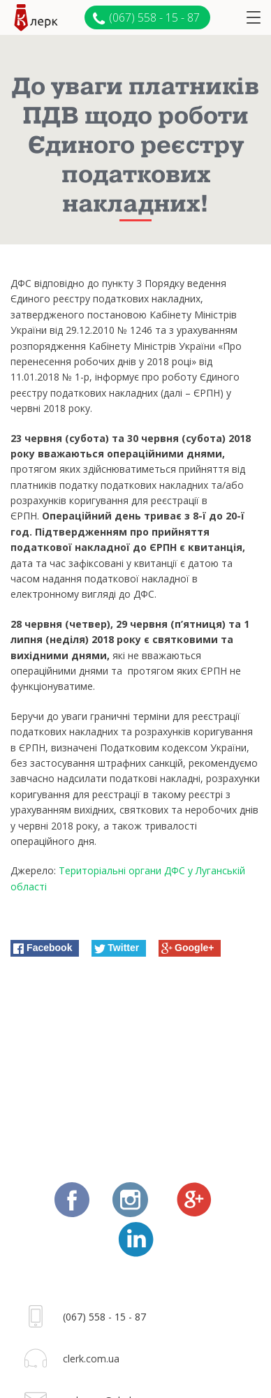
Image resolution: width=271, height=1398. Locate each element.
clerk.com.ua (91, 1358)
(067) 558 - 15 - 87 (146, 18)
